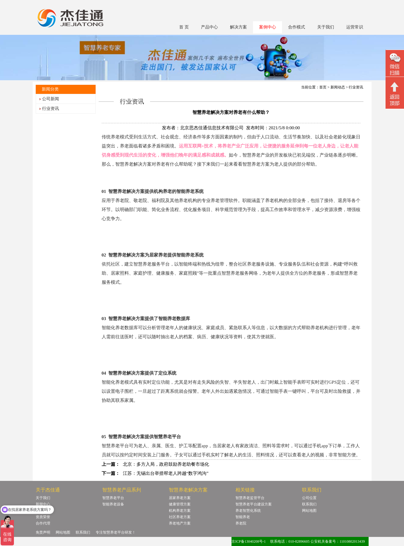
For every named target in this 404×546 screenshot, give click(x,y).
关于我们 (325, 27)
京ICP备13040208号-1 (249, 541)
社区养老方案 (180, 517)
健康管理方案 (180, 504)
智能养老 (242, 517)
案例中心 (267, 27)
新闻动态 (337, 87)
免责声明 (43, 532)
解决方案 (238, 27)
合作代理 (43, 523)
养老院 (240, 523)
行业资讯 (50, 108)
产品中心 (209, 27)
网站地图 (309, 510)
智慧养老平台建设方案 (253, 504)
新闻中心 (43, 504)
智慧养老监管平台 (249, 498)
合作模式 (296, 27)
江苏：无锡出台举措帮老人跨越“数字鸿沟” (166, 473)
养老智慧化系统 (248, 510)
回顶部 (395, 93)
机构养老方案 (180, 510)
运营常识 (354, 27)
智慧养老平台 (113, 498)
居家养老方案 (180, 498)
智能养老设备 (113, 504)
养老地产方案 (180, 523)
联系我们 (309, 504)
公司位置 (309, 498)
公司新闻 (50, 99)
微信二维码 (395, 64)
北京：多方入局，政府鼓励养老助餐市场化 (166, 464)
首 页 (184, 27)
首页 (323, 87)
